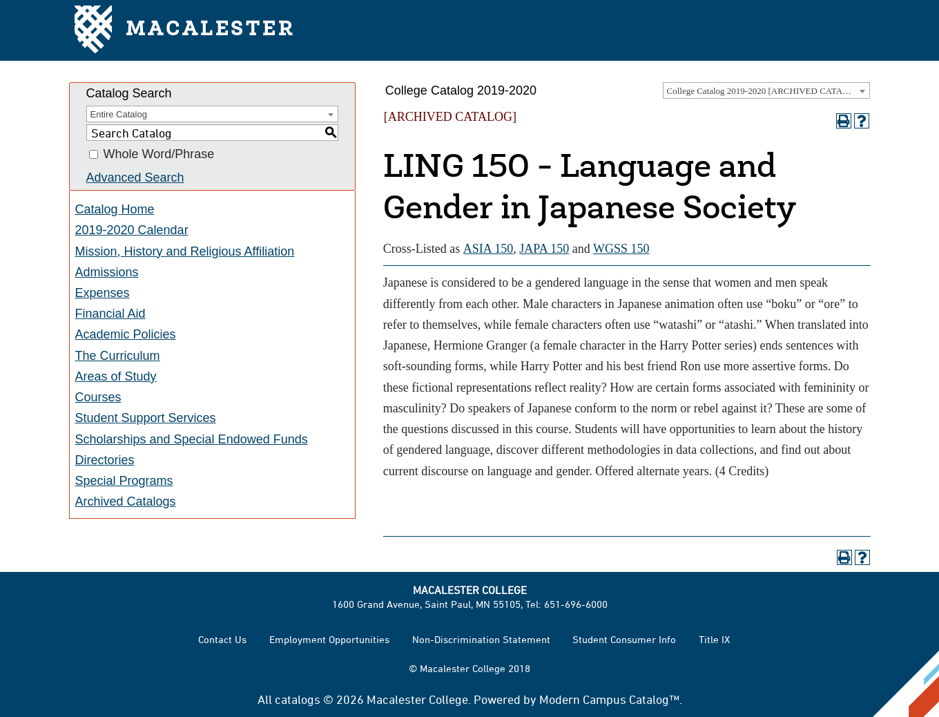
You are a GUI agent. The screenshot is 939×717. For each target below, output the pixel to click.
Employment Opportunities (329, 639)
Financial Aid (110, 314)
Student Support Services (145, 418)
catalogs (297, 699)
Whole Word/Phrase (159, 155)
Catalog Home (115, 209)
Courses (98, 397)
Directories (105, 460)
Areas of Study (116, 376)
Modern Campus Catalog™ (609, 699)
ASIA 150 (488, 249)
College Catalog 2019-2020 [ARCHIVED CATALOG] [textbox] (765, 91)
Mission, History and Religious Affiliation (185, 251)
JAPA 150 (544, 249)
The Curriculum (117, 356)
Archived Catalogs (125, 501)
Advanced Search (135, 177)
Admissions (107, 272)
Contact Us (222, 639)
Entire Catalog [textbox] (118, 114)
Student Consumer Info (624, 639)
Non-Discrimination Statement (481, 639)
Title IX (714, 639)
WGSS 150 (621, 249)
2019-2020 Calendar (131, 230)
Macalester (185, 31)
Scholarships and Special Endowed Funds (191, 439)
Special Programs (124, 481)
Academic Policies (125, 334)
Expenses (102, 293)
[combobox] (766, 90)
